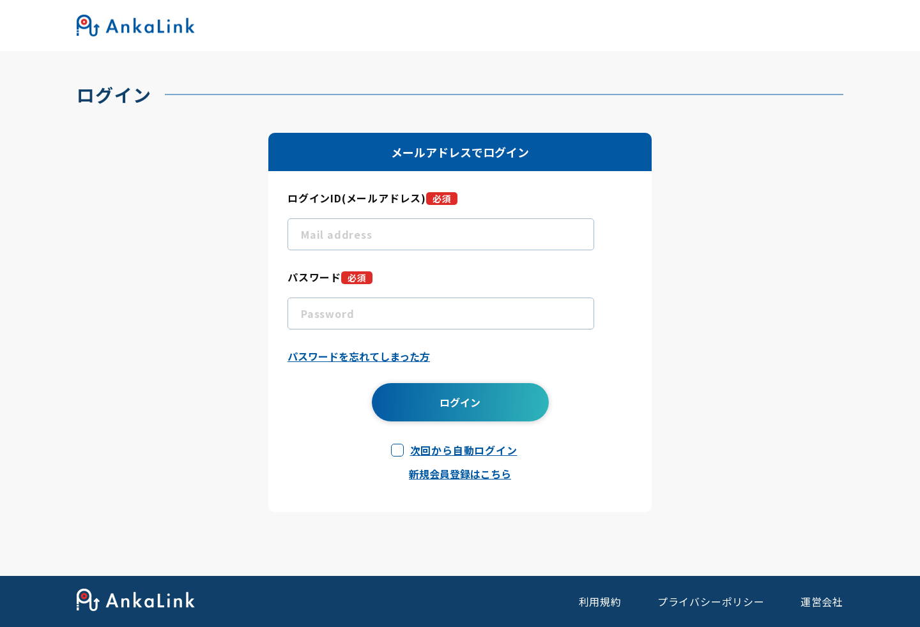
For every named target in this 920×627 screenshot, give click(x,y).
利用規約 (600, 601)
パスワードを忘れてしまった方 (359, 356)
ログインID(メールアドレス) (372, 198)
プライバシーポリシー (711, 601)
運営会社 (822, 601)
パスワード (330, 277)
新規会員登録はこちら (460, 473)
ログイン (460, 402)
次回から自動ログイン (464, 450)
